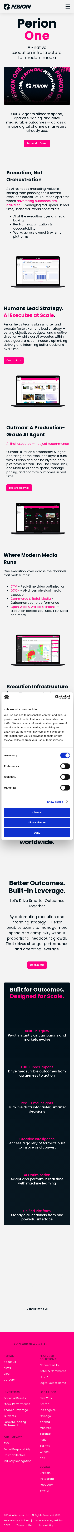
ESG (6, 1443)
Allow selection (37, 822)
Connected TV (49, 1365)
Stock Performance (17, 1404)
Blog (6, 1374)
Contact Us (13, 360)
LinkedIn (45, 1473)
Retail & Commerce (53, 1371)
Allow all (37, 812)
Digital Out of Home (53, 1383)
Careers (9, 1380)
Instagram (47, 1479)
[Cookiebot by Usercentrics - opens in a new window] (55, 697)
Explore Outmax (19, 488)
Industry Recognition (17, 1461)
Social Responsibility (17, 1449)
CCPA (7, 1525)
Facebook (46, 1485)
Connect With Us (37, 1309)
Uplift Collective (14, 1455)
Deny (37, 832)
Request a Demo (37, 143)
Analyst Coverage (16, 1410)
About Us (10, 1362)
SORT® (44, 1377)
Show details (55, 801)
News (7, 1368)
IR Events (10, 1416)
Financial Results (15, 1398)
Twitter (45, 1491)
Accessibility (45, 1525)
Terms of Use (24, 1525)
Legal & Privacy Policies (49, 1520)
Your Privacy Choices (16, 1520)
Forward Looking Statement (15, 1423)
